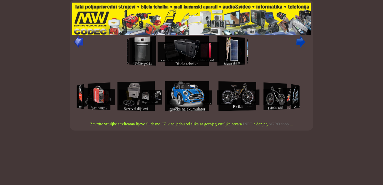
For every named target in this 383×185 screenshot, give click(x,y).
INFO (248, 124)
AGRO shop (279, 124)
